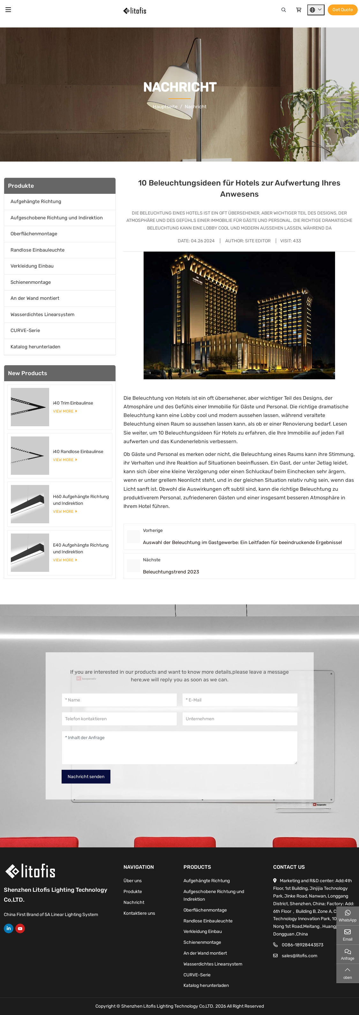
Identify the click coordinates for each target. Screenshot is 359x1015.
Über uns (132, 880)
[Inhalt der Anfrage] (180, 748)
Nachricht (133, 902)
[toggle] (8, 10)
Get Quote (343, 9)
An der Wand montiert (35, 298)
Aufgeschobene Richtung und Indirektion (57, 218)
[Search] (283, 10)
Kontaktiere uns (139, 913)
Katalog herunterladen (35, 347)
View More (63, 411)
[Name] (119, 700)
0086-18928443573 (302, 945)
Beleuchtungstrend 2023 (171, 572)
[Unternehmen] (240, 719)
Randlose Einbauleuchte (37, 250)
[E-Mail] (240, 700)
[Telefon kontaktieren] (119, 719)
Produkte (132, 891)
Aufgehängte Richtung (36, 201)
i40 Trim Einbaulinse (73, 403)
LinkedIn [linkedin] (8, 928)
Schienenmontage (31, 282)
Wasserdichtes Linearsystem (42, 314)
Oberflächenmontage (34, 234)
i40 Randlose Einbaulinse (78, 451)
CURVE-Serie (25, 330)
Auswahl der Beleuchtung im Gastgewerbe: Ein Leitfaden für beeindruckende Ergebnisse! (242, 542)
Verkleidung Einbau (32, 266)
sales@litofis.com (299, 955)
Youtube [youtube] (20, 928)
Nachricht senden (86, 776)
